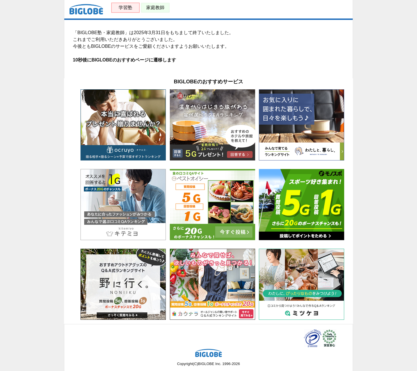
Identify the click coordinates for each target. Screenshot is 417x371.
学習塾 (125, 7)
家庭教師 (155, 7)
